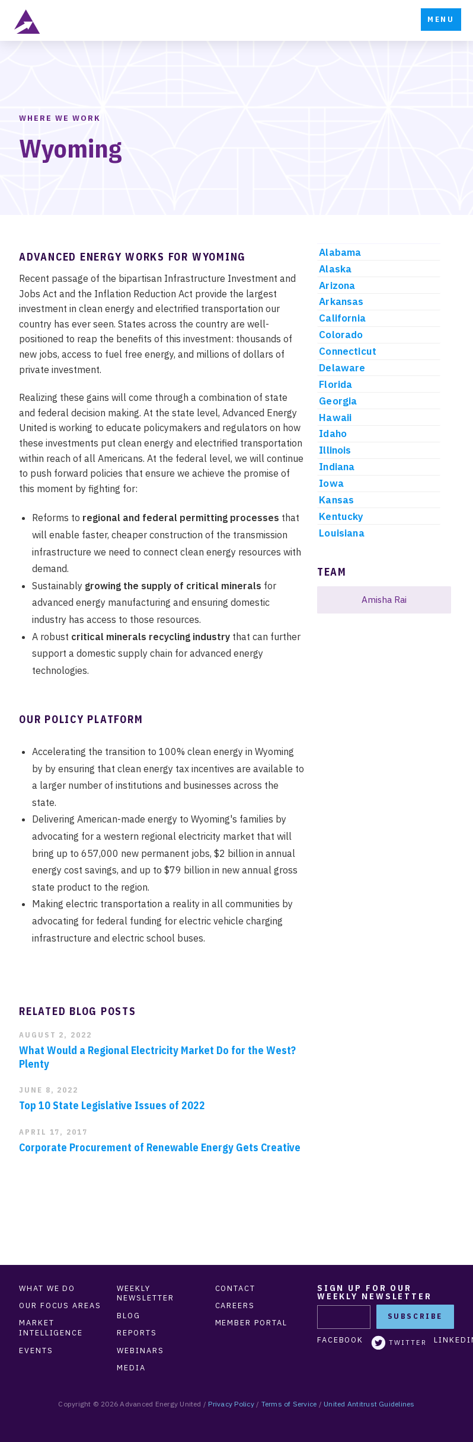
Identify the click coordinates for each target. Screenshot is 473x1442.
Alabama (340, 252)
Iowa (331, 483)
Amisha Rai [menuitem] (384, 599)
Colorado (341, 334)
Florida (335, 384)
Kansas (336, 499)
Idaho (333, 433)
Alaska (335, 268)
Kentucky (341, 516)
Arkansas (341, 301)
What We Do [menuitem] (47, 1288)
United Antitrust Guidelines (369, 1403)
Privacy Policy (231, 1403)
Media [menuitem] (131, 1368)
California (342, 318)
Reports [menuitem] (136, 1333)
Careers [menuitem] (235, 1306)
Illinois (335, 450)
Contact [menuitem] (235, 1288)
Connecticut (347, 351)
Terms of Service (289, 1403)
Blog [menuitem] (128, 1316)
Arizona (337, 285)
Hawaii (335, 417)
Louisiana (342, 532)
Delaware (342, 367)
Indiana (336, 466)
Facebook (340, 1340)
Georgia (338, 400)
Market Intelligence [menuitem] (51, 1328)
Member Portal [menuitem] (251, 1323)
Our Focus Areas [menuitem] (60, 1306)
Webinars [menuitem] (140, 1351)
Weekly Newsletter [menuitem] (145, 1293)
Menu (440, 19)
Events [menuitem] (36, 1351)
